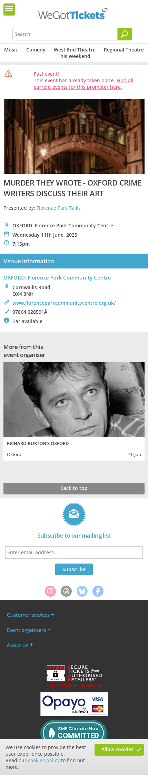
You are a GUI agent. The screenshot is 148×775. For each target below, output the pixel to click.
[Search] (125, 34)
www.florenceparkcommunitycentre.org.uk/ (64, 303)
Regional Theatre (124, 49)
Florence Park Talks (59, 208)
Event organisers (26, 629)
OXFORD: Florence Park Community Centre (57, 277)
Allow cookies (117, 749)
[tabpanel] (74, 410)
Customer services (28, 614)
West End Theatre (75, 49)
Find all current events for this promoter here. (84, 83)
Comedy (36, 49)
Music (11, 49)
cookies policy (44, 760)
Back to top (74, 488)
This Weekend (74, 56)
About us (17, 645)
